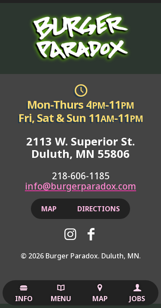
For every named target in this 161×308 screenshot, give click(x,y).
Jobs (137, 293)
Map (100, 293)
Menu (61, 293)
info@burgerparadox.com (80, 186)
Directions (98, 208)
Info (23, 293)
